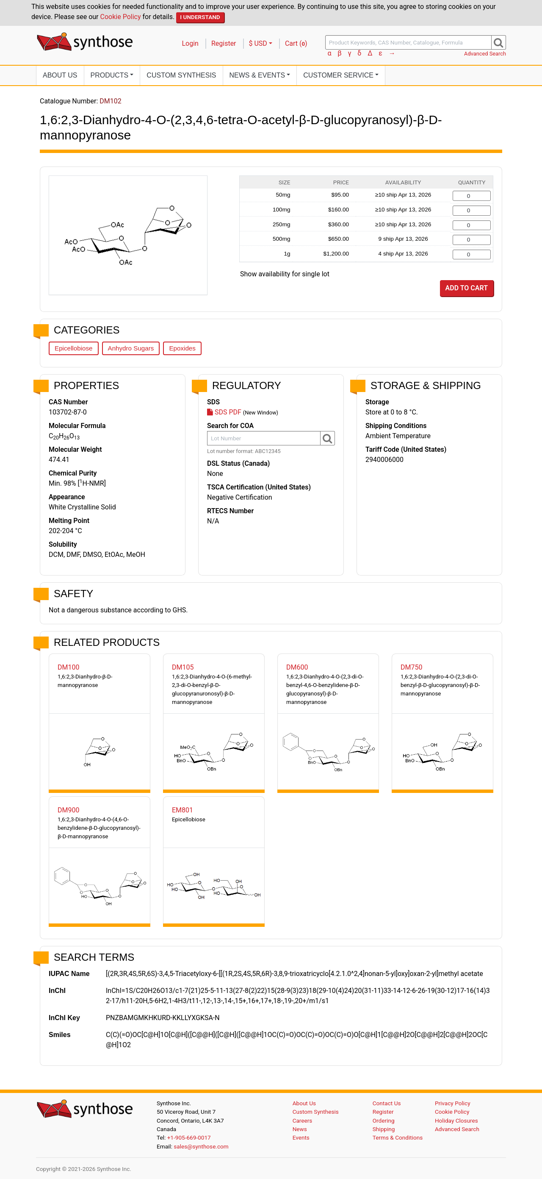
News (300, 1129)
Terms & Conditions (398, 1137)
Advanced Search (485, 53)
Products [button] (110, 75)
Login (190, 43)
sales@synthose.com (201, 1146)
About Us (60, 75)
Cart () (296, 43)
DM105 (183, 667)
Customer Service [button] (338, 75)
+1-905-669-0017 (189, 1137)
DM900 (68, 810)
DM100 (68, 667)
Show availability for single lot (284, 274)
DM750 (411, 667)
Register (223, 43)
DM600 (297, 667)
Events (301, 1137)
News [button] (257, 75)
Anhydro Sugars (131, 348)
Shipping (384, 1129)
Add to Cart (466, 288)
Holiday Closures (456, 1120)
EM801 (182, 810)
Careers (302, 1120)
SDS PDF (224, 412)
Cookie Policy (120, 17)
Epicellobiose (74, 348)
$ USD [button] (258, 43)
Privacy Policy (452, 1103)
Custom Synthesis (181, 75)
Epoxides (182, 348)
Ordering (384, 1120)
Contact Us (387, 1103)
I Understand (200, 17)
